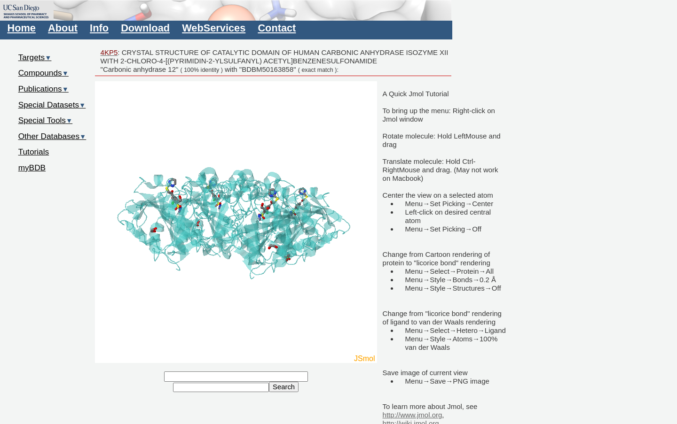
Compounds (43, 72)
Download (145, 28)
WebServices (213, 28)
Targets (35, 57)
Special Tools (45, 120)
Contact (277, 28)
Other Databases (52, 136)
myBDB (32, 167)
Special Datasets (52, 104)
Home (22, 28)
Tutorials (33, 151)
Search (284, 387)
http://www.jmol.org (412, 415)
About (63, 28)
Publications (43, 88)
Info (99, 28)
